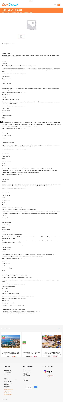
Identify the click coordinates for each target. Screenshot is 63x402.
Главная (25, 369)
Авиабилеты (25, 375)
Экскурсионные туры (27, 371)
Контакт (24, 380)
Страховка (25, 373)
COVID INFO (26, 381)
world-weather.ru (50, 375)
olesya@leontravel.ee (8, 392)
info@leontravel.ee (7, 391)
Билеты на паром (27, 376)
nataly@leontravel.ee (8, 394)
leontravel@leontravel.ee (8, 389)
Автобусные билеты (27, 372)
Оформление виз (27, 377)
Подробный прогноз (50, 376)
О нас (24, 379)
